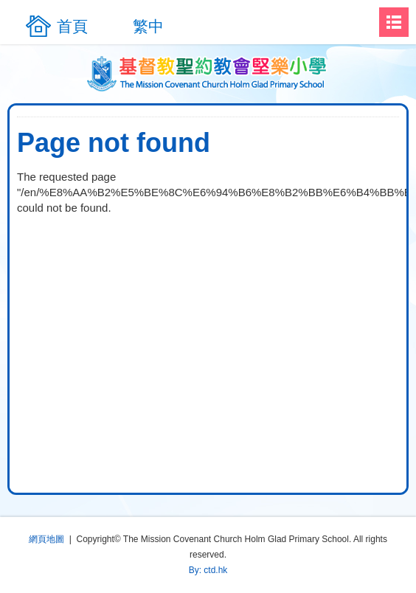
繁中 (148, 26)
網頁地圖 (46, 539)
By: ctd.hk (208, 570)
